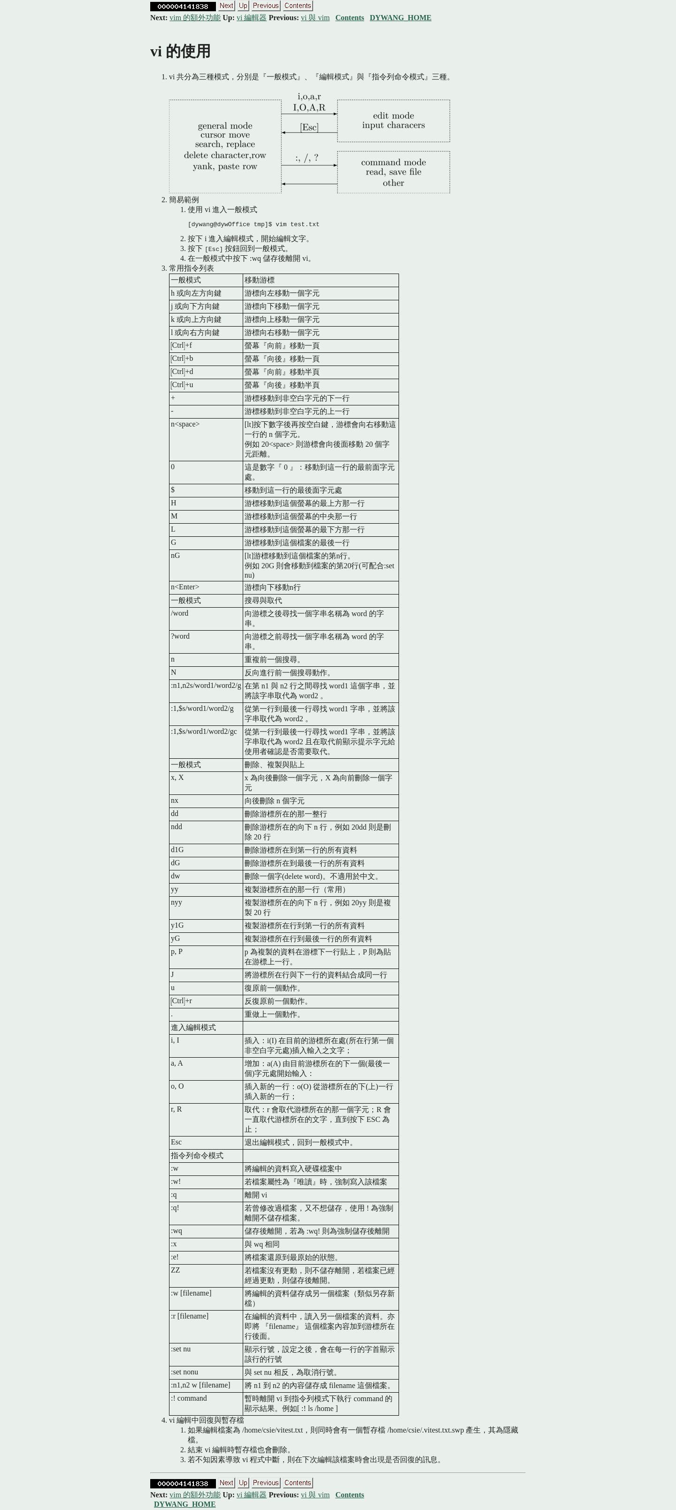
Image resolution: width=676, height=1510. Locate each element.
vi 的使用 (180, 51)
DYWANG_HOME (401, 18)
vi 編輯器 (252, 18)
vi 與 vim (315, 18)
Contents (349, 18)
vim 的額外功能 (195, 18)
